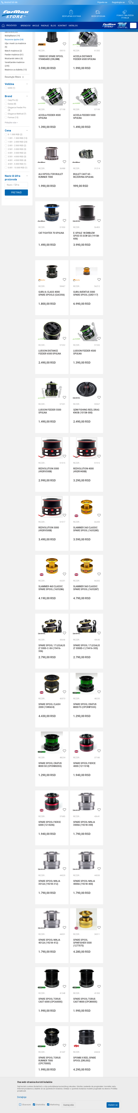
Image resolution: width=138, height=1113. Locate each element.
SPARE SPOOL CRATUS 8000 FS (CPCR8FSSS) (119, 500)
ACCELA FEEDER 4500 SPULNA (119, 89)
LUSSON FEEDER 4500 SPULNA (119, 265)
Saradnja (53, 965)
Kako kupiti (98, 965)
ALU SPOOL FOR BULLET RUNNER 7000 (85, 148)
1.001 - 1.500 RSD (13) (17, 170)
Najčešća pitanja (57, 974)
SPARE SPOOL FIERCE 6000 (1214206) (119, 559)
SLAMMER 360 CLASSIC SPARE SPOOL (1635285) (120, 383)
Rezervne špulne (14, 71)
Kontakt (52, 970)
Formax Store (9, 34)
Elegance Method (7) (17, 146)
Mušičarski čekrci (14, 90)
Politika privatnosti (102, 961)
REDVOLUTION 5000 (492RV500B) (83, 383)
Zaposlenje (54, 961)
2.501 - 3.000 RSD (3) (17, 181)
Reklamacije (99, 988)
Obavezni (26, 1104)
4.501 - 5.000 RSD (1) (17, 196)
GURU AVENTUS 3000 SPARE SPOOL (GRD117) (50, 265)
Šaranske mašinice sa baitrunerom (14, 55)
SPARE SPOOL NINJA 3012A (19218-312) (84, 618)
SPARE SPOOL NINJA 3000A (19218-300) (49, 618)
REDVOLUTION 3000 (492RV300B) (118, 324)
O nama (53, 956)
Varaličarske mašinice (14, 96)
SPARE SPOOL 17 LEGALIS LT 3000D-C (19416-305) (48, 502)
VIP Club (53, 992)
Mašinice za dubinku (16, 102)
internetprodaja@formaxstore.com (53, 918)
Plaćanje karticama (102, 979)
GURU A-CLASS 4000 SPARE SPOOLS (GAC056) (121, 207)
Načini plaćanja (100, 974)
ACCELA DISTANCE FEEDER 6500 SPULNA (84, 89)
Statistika (40, 1104)
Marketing (55, 1104)
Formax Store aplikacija (60, 997)
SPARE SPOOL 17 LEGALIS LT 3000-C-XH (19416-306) (119, 443)
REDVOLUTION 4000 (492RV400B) (48, 383)
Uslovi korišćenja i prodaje (105, 956)
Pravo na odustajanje (103, 983)
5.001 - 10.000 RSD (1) (17, 199)
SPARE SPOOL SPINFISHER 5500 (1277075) (82, 678)
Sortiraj (108, 42)
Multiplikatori (12, 68)
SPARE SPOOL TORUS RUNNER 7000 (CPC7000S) (84, 736)
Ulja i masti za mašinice (15, 77)
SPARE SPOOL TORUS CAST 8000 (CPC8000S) (50, 735)
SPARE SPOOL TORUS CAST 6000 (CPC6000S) (120, 676)
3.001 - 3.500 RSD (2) (17, 185)
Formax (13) (13, 149)
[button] (133, 25)
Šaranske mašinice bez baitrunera (15, 62)
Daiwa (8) (12, 136)
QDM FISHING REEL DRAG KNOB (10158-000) (86, 324)
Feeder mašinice (14, 86)
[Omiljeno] (131, 3)
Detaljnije (21, 1097)
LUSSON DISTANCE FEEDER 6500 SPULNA (84, 265)
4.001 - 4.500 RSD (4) (17, 192)
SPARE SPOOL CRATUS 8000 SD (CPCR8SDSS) (50, 559)
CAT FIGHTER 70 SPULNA (51, 205)
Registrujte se (118, 2)
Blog (51, 983)
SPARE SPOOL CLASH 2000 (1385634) (84, 500)
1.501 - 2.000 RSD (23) (17, 174)
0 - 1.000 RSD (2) (15, 166)
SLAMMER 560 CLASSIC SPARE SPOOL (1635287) (86, 441)
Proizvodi (21, 34)
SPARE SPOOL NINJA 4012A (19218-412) (49, 676)
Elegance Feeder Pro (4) (17, 140)
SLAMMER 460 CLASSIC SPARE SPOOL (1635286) (51, 441)
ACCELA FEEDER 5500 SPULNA (49, 148)
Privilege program (58, 988)
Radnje (52, 979)
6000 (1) (11, 120)
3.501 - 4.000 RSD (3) (17, 188)
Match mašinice (13, 83)
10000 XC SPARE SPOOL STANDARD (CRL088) (50, 89)
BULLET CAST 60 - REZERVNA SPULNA (118, 148)
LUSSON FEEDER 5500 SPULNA (49, 324)
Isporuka (97, 970)
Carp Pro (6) (13, 132)
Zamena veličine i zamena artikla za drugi (111, 999)
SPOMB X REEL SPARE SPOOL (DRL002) (119, 735)
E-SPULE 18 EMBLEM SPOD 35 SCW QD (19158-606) (86, 208)
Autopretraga (95, 42)
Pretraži (16, 224)
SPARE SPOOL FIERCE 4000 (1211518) (84, 559)
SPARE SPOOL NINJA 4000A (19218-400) (118, 618)
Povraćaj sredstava (102, 992)
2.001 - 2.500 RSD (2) (17, 177)
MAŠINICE (32, 34)
